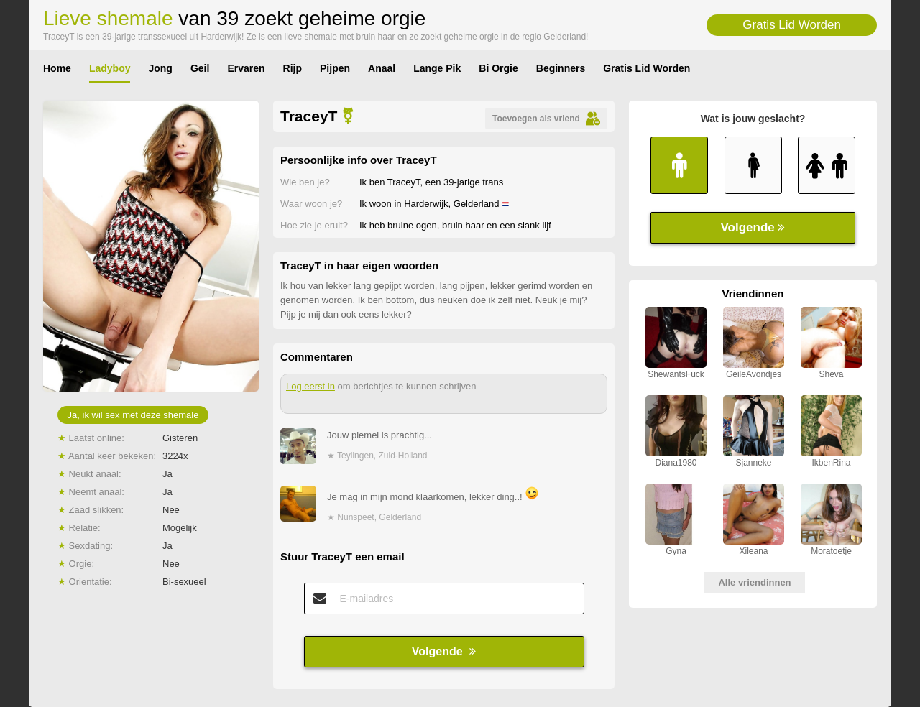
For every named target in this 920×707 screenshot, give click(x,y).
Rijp (292, 68)
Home (57, 68)
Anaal (381, 68)
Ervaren (245, 68)
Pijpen (335, 68)
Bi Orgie (498, 68)
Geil (199, 68)
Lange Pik (437, 68)
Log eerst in (310, 386)
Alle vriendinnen (754, 582)
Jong (160, 68)
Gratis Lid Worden (791, 25)
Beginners (560, 68)
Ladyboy (110, 68)
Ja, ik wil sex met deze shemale (133, 415)
